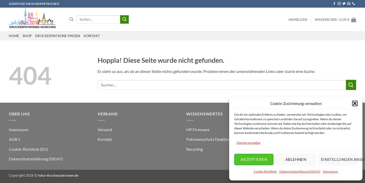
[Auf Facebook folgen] (334, 4)
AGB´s (14, 139)
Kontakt (92, 36)
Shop (27, 36)
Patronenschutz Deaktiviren (210, 139)
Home (14, 36)
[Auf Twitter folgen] (343, 4)
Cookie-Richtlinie (265, 171)
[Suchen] (71, 19)
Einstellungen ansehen (339, 159)
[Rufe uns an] (353, 4)
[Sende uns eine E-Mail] (348, 4)
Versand (105, 129)
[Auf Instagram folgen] (339, 4)
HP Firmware (197, 129)
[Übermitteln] (124, 19)
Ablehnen (295, 159)
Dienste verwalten (249, 143)
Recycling (194, 149)
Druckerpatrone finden (57, 36)
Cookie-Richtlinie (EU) (28, 149)
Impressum (330, 171)
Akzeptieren (254, 159)
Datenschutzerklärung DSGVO (299, 171)
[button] (354, 103)
